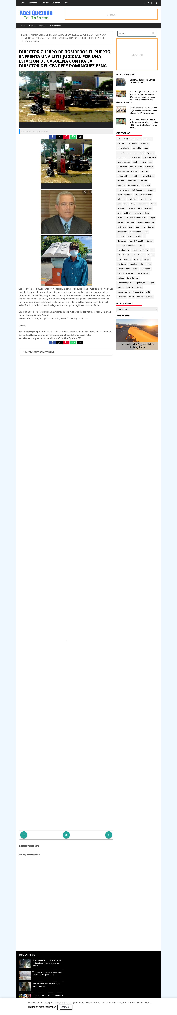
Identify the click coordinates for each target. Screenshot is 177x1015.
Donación (143, 181)
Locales (32, 26)
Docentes (121, 181)
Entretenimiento (138, 190)
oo (118, 245)
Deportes (42, 26)
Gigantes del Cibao (144, 208)
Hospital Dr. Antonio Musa (136, 218)
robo (141, 264)
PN (119, 255)
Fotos (126, 204)
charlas (135, 162)
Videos (131, 296)
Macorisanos (122, 232)
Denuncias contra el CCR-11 (128, 171)
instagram (57, 3)
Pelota (134, 250)
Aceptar (65, 1007)
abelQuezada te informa (132, 139)
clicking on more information (42, 1006)
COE (150, 162)
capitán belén (135, 157)
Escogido (151, 190)
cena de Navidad (124, 162)
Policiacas (141, 255)
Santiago (121, 278)
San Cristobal (145, 269)
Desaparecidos (123, 176)
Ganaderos (122, 208)
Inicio (23, 26)
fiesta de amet (145, 199)
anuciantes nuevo (124, 153)
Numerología (55, 26)
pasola (140, 245)
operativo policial (129, 245)
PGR (152, 250)
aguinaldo (137, 148)
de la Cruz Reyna (136, 167)
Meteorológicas (136, 232)
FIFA (119, 204)
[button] (52, 137)
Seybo (152, 283)
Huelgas (152, 218)
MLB (146, 232)
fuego (133, 204)
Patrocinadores (123, 250)
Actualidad (144, 143)
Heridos (120, 218)
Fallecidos (121, 199)
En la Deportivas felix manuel (139, 185)
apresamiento (139, 153)
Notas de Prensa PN (136, 241)
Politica (151, 255)
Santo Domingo (133, 278)
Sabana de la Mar (124, 269)
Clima (144, 162)
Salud (135, 269)
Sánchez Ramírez (143, 273)
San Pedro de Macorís (125, 273)
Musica (138, 236)
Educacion (121, 185)
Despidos (135, 176)
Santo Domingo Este (125, 283)
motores (121, 236)
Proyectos (137, 259)
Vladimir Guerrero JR (144, 296)
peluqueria (144, 250)
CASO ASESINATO (149, 157)
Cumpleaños (122, 167)
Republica (133, 264)
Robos (148, 264)
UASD (148, 292)
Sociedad (130, 287)
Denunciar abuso (76, 957)
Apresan (150, 153)
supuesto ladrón (124, 292)
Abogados (148, 139)
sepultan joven (141, 283)
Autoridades (122, 157)
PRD (119, 259)
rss (66, 3)
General (132, 208)
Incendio (130, 222)
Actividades (133, 143)
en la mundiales (123, 190)
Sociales (120, 287)
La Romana (122, 227)
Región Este (122, 264)
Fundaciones (143, 204)
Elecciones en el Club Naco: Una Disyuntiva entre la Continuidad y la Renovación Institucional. (143, 110)
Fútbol (153, 204)
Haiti (119, 213)
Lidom (138, 227)
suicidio (139, 287)
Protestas (127, 259)
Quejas (147, 259)
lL (144, 227)
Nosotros (33, 3)
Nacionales (122, 241)
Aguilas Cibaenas (124, 148)
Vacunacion (122, 296)
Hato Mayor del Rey (142, 213)
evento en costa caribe (143, 194)
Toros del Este (138, 292)
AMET (146, 148)
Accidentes (122, 143)
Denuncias (149, 167)
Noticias (150, 241)
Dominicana (132, 181)
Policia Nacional (129, 255)
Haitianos (127, 213)
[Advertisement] (66, 932)
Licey (131, 227)
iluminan (121, 222)
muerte (129, 236)
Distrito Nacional (148, 176)
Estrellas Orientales (125, 194)
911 (119, 139)
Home (23, 3)
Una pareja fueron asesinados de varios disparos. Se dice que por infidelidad (46, 963)
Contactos (45, 3)
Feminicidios (132, 199)
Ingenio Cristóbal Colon (145, 222)
